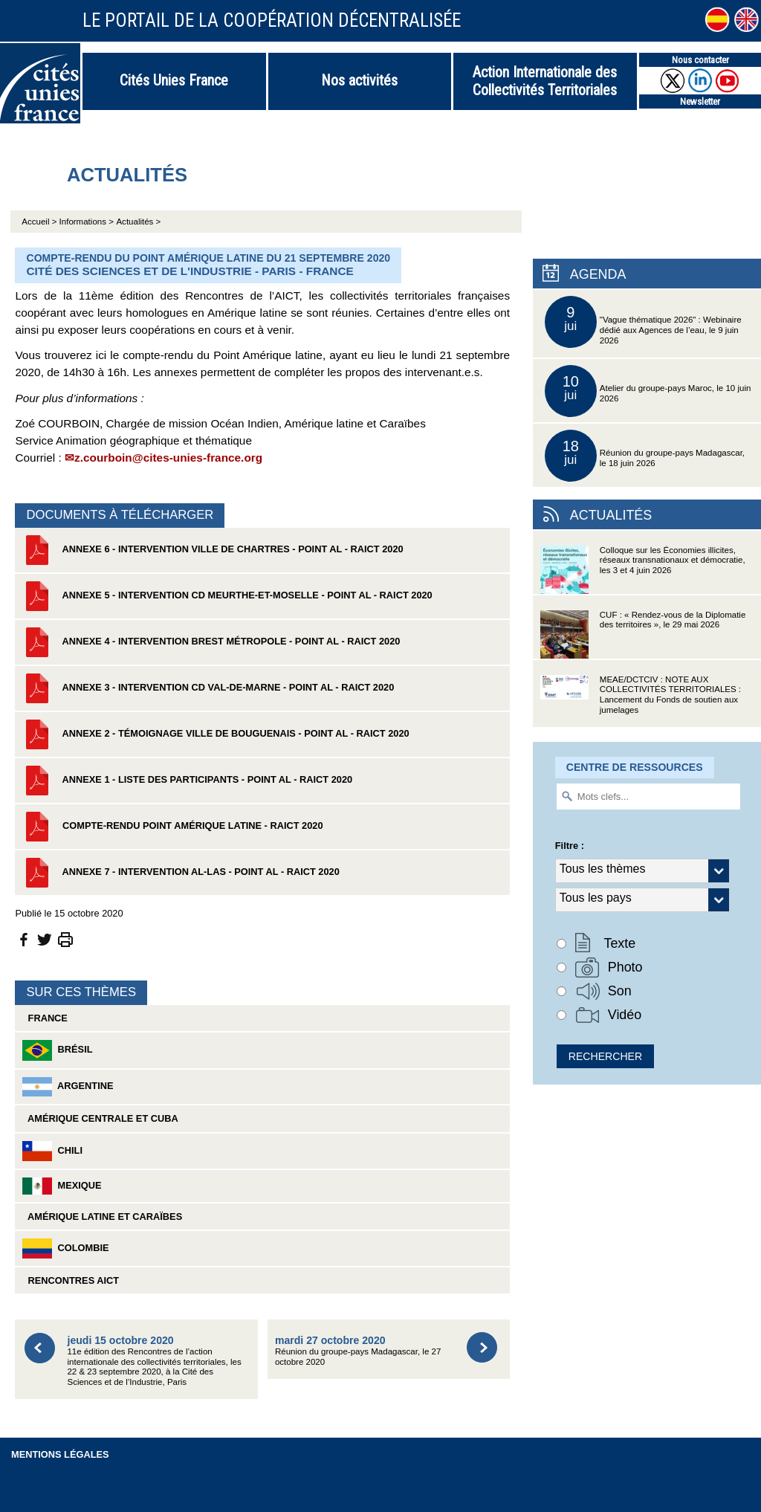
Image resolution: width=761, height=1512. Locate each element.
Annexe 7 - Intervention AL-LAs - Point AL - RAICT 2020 (180, 873)
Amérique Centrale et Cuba (100, 1118)
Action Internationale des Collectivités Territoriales (545, 81)
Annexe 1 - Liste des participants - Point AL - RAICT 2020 (187, 780)
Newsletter (700, 101)
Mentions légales (60, 1454)
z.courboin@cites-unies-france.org (168, 457)
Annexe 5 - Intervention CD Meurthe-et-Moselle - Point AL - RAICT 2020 (227, 596)
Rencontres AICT (70, 1280)
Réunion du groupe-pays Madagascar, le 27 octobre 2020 (358, 1350)
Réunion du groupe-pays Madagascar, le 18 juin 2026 (645, 456)
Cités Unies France (174, 80)
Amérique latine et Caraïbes (102, 1216)
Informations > (86, 221)
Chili (52, 1151)
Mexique (61, 1186)
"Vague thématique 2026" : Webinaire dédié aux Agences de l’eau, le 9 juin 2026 (643, 322)
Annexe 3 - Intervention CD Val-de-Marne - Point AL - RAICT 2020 (208, 688)
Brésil (57, 1050)
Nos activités (359, 80)
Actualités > (138, 221)
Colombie (65, 1248)
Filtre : (569, 845)
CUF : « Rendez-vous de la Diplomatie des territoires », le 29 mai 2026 (643, 634)
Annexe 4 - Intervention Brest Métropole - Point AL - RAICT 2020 (211, 642)
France (44, 1018)
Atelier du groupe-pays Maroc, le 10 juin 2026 (648, 391)
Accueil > (40, 221)
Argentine (67, 1086)
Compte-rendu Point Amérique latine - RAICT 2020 (172, 826)
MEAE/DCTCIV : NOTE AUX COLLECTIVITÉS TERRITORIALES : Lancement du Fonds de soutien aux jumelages (640, 699)
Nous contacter (700, 59)
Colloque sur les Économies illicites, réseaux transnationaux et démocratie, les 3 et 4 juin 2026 (642, 570)
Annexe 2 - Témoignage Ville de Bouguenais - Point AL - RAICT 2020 (215, 734)
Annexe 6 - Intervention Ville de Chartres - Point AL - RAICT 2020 (212, 550)
